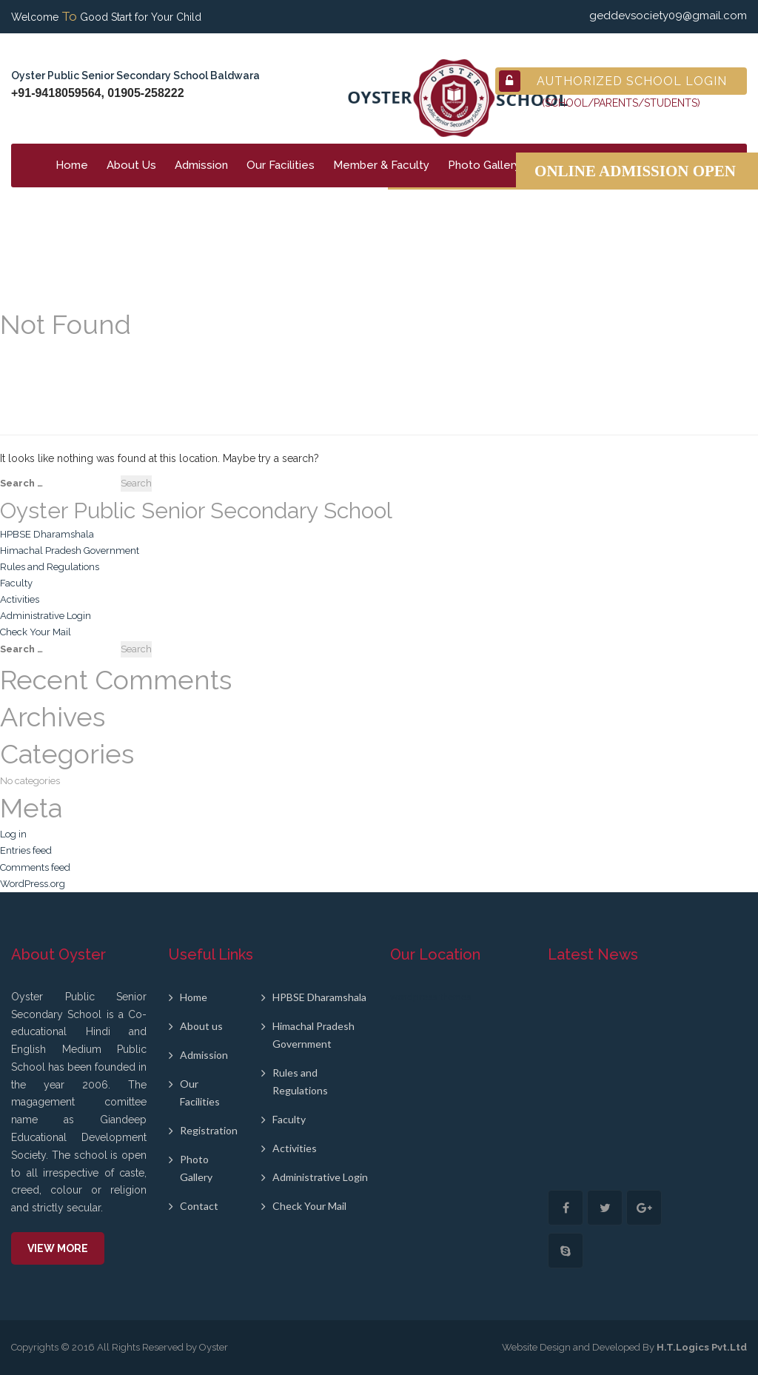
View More (57, 1248)
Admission (201, 165)
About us (201, 1026)
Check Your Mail (35, 632)
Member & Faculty (381, 165)
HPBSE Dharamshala (47, 534)
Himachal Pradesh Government (69, 550)
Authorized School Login (613, 81)
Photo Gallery (484, 165)
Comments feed (35, 867)
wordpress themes (430, 997)
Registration (209, 1130)
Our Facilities (280, 165)
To (69, 16)
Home (72, 165)
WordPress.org (32, 883)
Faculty (16, 583)
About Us (131, 165)
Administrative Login (45, 615)
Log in (13, 834)
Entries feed (26, 850)
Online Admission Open (635, 171)
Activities (19, 599)
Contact (199, 1206)
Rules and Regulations (49, 566)
